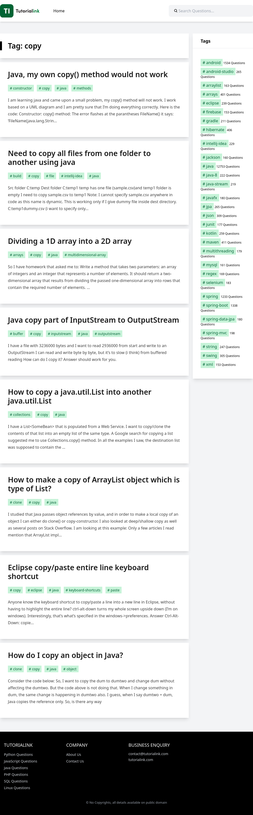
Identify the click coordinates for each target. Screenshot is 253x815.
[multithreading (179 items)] (223, 253)
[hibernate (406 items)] (223, 132)
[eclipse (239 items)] (223, 103)
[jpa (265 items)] (223, 206)
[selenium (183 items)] (223, 285)
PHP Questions (16, 774)
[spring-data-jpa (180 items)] (223, 321)
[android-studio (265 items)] (223, 74)
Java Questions (16, 767)
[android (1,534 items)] (223, 62)
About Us (73, 754)
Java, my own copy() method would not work (88, 74)
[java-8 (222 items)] (223, 175)
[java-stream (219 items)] (223, 186)
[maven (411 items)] (223, 242)
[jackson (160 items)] (223, 157)
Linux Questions (17, 787)
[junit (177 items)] (223, 224)
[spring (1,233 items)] (223, 296)
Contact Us (75, 761)
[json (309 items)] (223, 215)
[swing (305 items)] (223, 355)
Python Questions (18, 754)
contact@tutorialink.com (148, 753)
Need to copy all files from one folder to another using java (79, 157)
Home (59, 11)
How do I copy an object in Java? (65, 655)
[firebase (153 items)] (223, 111)
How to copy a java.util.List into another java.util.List (79, 396)
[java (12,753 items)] (223, 166)
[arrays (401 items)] (223, 94)
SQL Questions (16, 781)
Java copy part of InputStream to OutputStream (93, 320)
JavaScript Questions (20, 761)
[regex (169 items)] (223, 273)
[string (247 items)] (223, 346)
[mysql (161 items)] (223, 264)
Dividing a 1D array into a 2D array (70, 241)
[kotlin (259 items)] (223, 233)
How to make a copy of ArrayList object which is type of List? (94, 484)
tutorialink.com (140, 759)
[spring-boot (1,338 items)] (223, 308)
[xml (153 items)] (223, 364)
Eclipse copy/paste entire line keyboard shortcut (78, 571)
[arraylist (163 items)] (223, 85)
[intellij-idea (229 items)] (223, 146)
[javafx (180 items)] (223, 197)
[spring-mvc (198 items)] (223, 335)
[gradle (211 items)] (223, 120)
